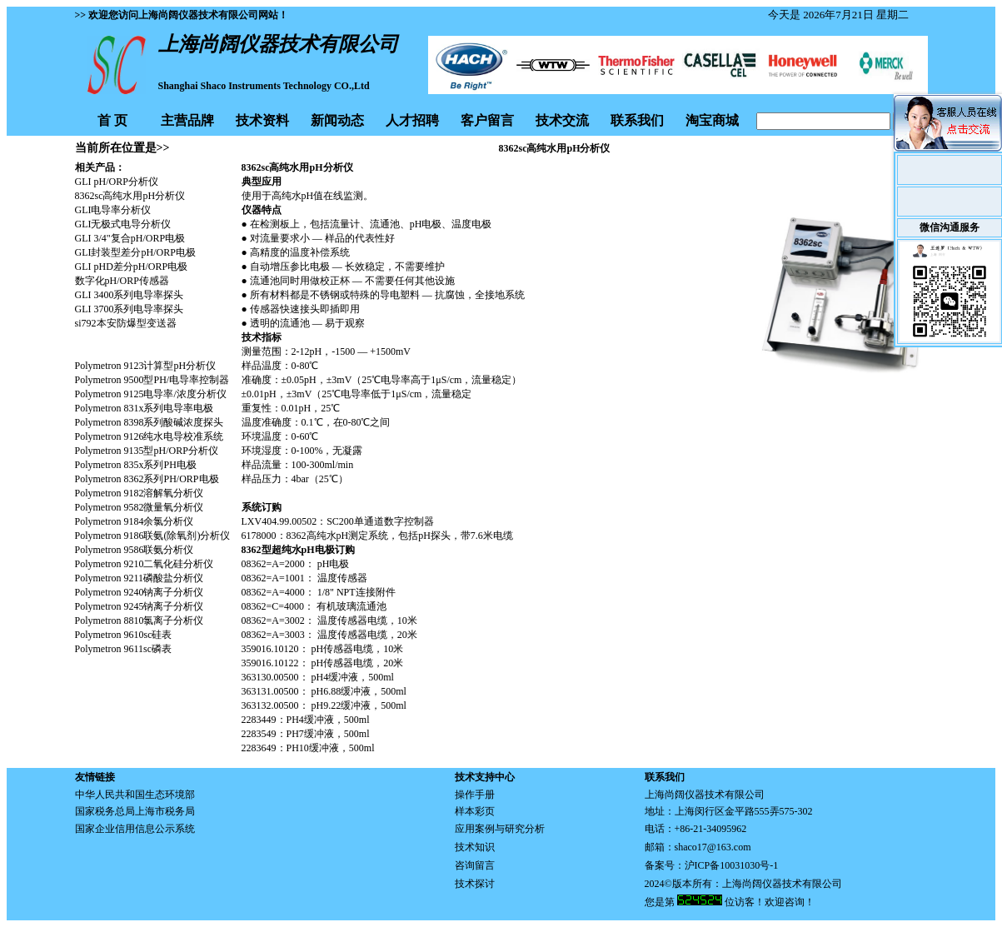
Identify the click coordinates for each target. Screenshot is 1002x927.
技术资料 (262, 120)
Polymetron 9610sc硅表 (123, 634)
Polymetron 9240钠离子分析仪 (139, 592)
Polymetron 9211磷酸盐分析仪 (139, 578)
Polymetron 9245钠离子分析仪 (139, 606)
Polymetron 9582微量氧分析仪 (139, 507)
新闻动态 (337, 120)
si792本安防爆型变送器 (126, 323)
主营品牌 (187, 120)
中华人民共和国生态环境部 (135, 794)
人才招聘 (412, 120)
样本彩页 (475, 811)
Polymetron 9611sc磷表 (123, 649)
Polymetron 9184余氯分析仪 (134, 521)
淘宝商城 (712, 120)
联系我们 (637, 120)
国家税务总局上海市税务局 (135, 811)
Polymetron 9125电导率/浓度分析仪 (151, 394)
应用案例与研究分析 (500, 829)
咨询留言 (475, 865)
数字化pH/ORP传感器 (122, 281)
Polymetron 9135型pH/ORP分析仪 (146, 450)
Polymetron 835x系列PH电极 (136, 465)
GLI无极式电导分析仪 (123, 224)
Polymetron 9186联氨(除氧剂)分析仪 (153, 535)
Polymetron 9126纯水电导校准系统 (149, 436)
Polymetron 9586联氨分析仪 (134, 550)
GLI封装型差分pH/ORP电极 (135, 252)
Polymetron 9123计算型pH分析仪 (146, 365)
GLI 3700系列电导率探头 (129, 309)
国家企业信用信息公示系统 (135, 829)
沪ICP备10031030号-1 (732, 865)
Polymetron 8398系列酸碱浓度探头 (149, 422)
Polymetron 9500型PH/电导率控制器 (152, 380)
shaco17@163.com (713, 847)
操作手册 (475, 794)
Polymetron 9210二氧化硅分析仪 (144, 564)
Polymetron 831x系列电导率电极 (144, 408)
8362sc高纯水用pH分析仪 (130, 196)
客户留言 (487, 120)
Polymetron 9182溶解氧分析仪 (139, 493)
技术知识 (475, 847)
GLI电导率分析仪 (113, 210)
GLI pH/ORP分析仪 (116, 181)
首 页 (112, 120)
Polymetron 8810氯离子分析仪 (139, 620)
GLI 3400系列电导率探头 (129, 295)
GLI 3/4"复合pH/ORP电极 (130, 238)
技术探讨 (475, 884)
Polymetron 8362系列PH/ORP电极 (147, 479)
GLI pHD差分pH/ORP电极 (131, 266)
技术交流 (562, 120)
